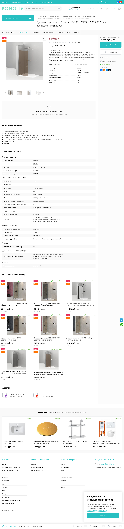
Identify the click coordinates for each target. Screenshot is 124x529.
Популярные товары (37, 467)
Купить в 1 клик (111, 52)
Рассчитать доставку (108, 61)
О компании (64, 484)
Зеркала (4, 474)
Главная (5, 2)
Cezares (79, 68)
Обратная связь (9, 526)
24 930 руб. (16, 344)
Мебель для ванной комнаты (10, 470)
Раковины (5, 477)
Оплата (34, 2)
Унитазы (4, 487)
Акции (27, 2)
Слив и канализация (8, 503)
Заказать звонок (74, 9)
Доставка (63, 480)
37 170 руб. (16, 378)
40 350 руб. (99, 447)
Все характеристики (81, 64)
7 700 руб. (9, 447)
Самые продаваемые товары (50, 412)
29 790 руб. (49, 344)
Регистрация (105, 2)
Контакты (63, 487)
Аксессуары (5, 507)
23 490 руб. (16, 310)
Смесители (5, 480)
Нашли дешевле (106, 58)
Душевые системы (7, 484)
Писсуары (5, 494)
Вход (98, 2)
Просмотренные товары (75, 412)
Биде (3, 490)
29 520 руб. (81, 310)
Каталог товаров (18, 18)
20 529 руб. (69, 447)
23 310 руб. (81, 344)
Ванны (4, 464)
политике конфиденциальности (97, 510)
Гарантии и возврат (46, 2)
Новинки (33, 464)
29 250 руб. (49, 378)
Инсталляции (6, 497)
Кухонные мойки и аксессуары (11, 500)
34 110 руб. (49, 310)
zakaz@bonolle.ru (107, 464)
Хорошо (102, 516)
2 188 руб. (39, 447)
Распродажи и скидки (37, 470)
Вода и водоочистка (8, 510)
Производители (17, 2)
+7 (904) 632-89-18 (25, 526)
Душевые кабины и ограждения (11, 467)
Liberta (79, 70)
